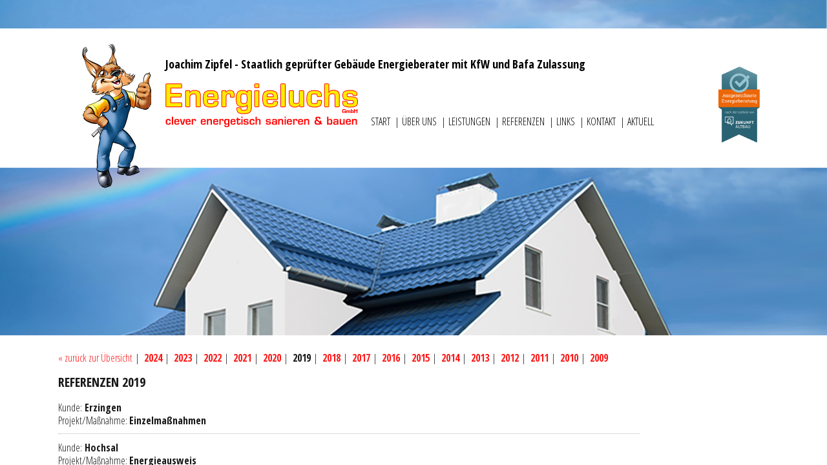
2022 (213, 358)
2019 (302, 358)
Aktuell (640, 121)
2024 (153, 358)
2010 (569, 358)
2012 (510, 358)
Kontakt (602, 121)
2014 (450, 358)
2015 (421, 358)
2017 (361, 358)
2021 (242, 358)
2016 (391, 358)
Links (566, 121)
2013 (480, 358)
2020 (272, 358)
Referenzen (524, 121)
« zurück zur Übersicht (95, 358)
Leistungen (470, 121)
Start (381, 121)
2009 (599, 358)
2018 (331, 358)
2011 (539, 358)
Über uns (420, 121)
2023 (183, 358)
